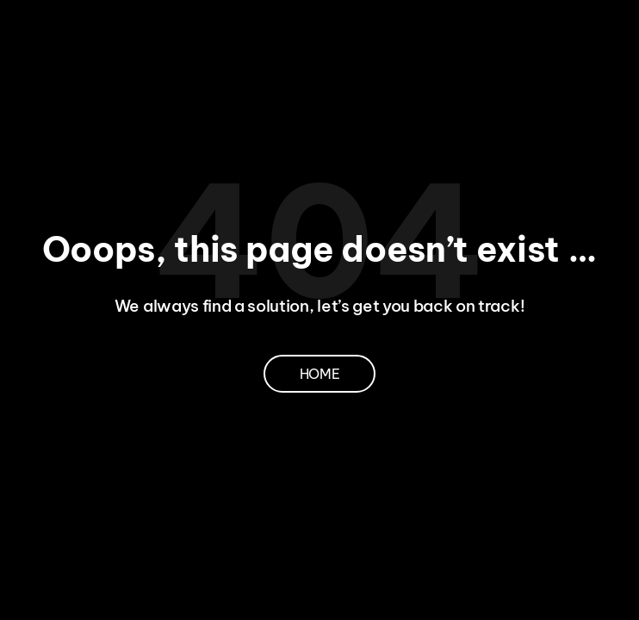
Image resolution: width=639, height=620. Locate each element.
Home (320, 373)
